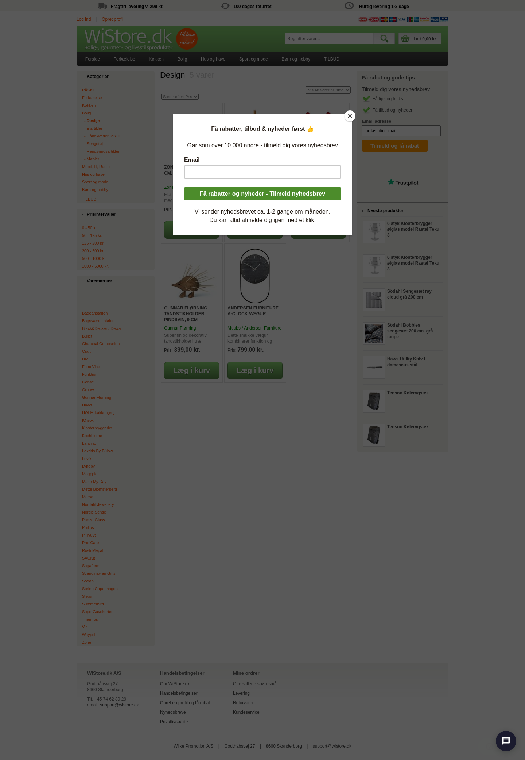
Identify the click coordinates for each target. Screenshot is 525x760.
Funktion (89, 374)
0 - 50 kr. (90, 228)
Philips (88, 527)
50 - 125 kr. (92, 235)
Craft (86, 351)
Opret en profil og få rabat (185, 702)
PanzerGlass (93, 520)
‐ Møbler (90, 159)
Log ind (84, 19)
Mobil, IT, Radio (96, 166)
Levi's (87, 458)
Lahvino (89, 443)
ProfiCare (90, 543)
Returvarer (243, 702)
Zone (86, 642)
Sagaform (91, 566)
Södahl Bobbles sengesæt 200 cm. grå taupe (410, 331)
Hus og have (213, 59)
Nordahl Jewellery (98, 504)
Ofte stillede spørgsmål (255, 683)
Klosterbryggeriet (97, 428)
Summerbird (93, 604)
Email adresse (377, 121)
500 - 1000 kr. (94, 258)
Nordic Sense (94, 512)
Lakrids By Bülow (97, 451)
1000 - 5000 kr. (95, 266)
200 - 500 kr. (93, 251)
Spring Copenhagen (100, 588)
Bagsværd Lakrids (98, 321)
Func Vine (91, 367)
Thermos (90, 619)
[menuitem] (92, 59)
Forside (92, 59)
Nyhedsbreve (173, 712)
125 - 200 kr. (93, 243)
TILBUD (332, 59)
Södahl (88, 581)
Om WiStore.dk (175, 683)
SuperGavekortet (97, 611)
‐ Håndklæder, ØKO (101, 136)
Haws (87, 405)
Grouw (88, 389)
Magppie (89, 474)
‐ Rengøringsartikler (101, 151)
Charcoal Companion (101, 344)
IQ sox (88, 420)
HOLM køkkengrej (98, 412)
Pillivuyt (89, 535)
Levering (241, 693)
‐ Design (91, 120)
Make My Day (94, 481)
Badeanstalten (95, 313)
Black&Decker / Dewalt (102, 328)
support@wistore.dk (119, 705)
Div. (85, 359)
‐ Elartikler (92, 128)
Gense (88, 382)
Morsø (87, 497)
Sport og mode (253, 59)
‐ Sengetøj (92, 143)
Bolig (182, 59)
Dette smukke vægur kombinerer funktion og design (250, 341)
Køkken (156, 59)
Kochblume (92, 435)
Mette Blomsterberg (99, 489)
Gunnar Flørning (96, 397)
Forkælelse (124, 59)
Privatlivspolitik (174, 721)
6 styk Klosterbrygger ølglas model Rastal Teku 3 (413, 229)
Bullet (87, 336)
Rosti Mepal (92, 550)
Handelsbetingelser (179, 693)
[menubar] (212, 59)
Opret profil (112, 19)
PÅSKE (89, 90)
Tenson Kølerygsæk (408, 392)
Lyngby (88, 466)
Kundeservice (246, 712)
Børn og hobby (295, 59)
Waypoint (90, 634)
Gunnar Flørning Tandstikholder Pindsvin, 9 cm (185, 313)
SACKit (88, 558)
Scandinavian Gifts (99, 573)
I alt (425, 39)
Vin (85, 627)
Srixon (87, 596)
